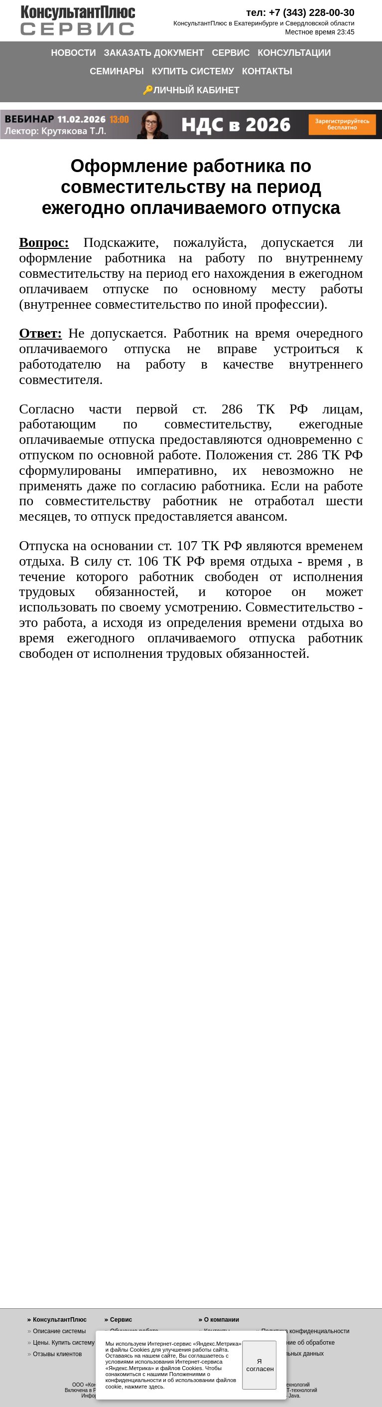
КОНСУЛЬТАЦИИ (294, 53)
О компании (222, 1319)
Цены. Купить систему (64, 1342)
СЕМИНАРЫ (117, 71)
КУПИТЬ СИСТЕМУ (193, 71)
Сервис (121, 1319)
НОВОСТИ (73, 53)
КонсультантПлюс (60, 1319)
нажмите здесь (144, 1387)
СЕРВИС (231, 53)
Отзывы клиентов (57, 1354)
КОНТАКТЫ (267, 71)
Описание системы (59, 1331)
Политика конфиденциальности (305, 1331)
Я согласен (260, 1365)
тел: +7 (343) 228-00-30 (300, 12)
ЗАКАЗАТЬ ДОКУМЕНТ (154, 53)
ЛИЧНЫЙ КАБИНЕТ (196, 90)
